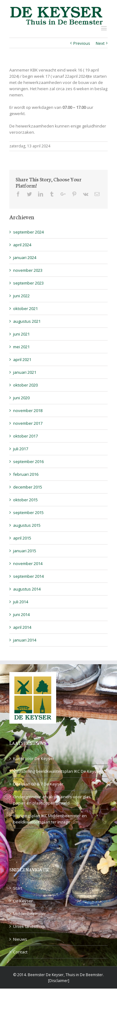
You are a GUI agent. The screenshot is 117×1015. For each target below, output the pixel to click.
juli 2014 (20, 602)
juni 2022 (21, 296)
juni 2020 (21, 398)
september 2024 (28, 232)
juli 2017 (20, 449)
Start (17, 888)
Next (100, 43)
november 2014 (27, 563)
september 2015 (28, 512)
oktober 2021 (25, 308)
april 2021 (22, 359)
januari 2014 (24, 640)
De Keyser (23, 901)
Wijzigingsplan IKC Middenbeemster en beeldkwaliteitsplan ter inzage (50, 819)
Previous (81, 43)
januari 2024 (24, 257)
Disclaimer (58, 980)
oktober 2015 (25, 500)
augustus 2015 (27, 525)
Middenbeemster (29, 913)
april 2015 (22, 538)
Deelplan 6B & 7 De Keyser (38, 784)
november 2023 (27, 270)
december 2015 (27, 487)
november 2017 (27, 423)
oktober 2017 (25, 436)
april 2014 (22, 627)
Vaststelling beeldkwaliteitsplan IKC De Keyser (56, 771)
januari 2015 (24, 551)
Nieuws (20, 939)
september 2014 (28, 576)
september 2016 (28, 461)
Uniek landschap (29, 926)
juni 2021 (21, 334)
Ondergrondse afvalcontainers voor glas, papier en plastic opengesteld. (52, 800)
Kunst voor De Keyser (33, 758)
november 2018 (27, 410)
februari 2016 (25, 474)
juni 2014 (21, 614)
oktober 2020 (25, 385)
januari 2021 (24, 372)
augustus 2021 (27, 321)
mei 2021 (21, 347)
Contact (20, 952)
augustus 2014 (27, 589)
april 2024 (22, 245)
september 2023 (28, 283)
